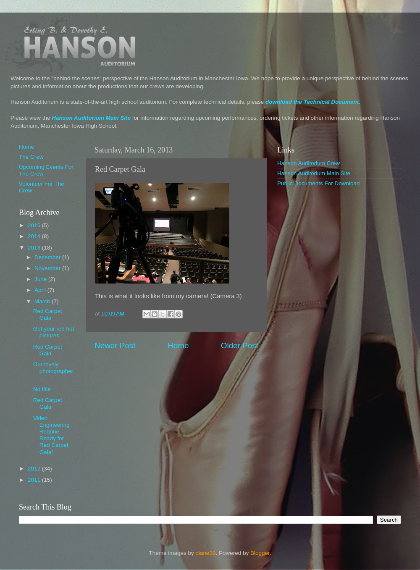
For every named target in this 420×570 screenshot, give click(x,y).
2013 (35, 247)
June (41, 279)
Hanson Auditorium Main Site (91, 118)
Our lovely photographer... (53, 371)
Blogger (260, 553)
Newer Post (115, 345)
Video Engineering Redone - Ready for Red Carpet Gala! (51, 435)
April (40, 290)
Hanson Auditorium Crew (308, 163)
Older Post (239, 345)
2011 (35, 480)
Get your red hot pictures (53, 332)
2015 (35, 225)
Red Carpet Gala (47, 314)
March (43, 301)
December (48, 257)
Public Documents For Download (318, 183)
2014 (35, 236)
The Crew (31, 157)
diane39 (205, 553)
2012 (35, 468)
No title (42, 389)
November (48, 268)
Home (178, 345)
